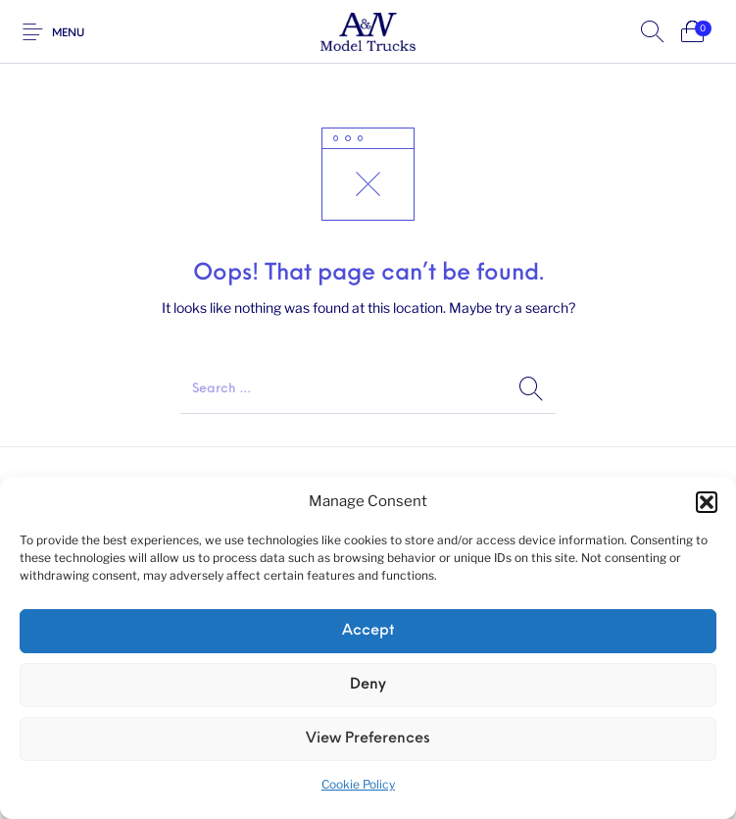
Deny (368, 685)
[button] (706, 502)
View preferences (368, 739)
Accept (368, 631)
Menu (68, 33)
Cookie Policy (358, 784)
